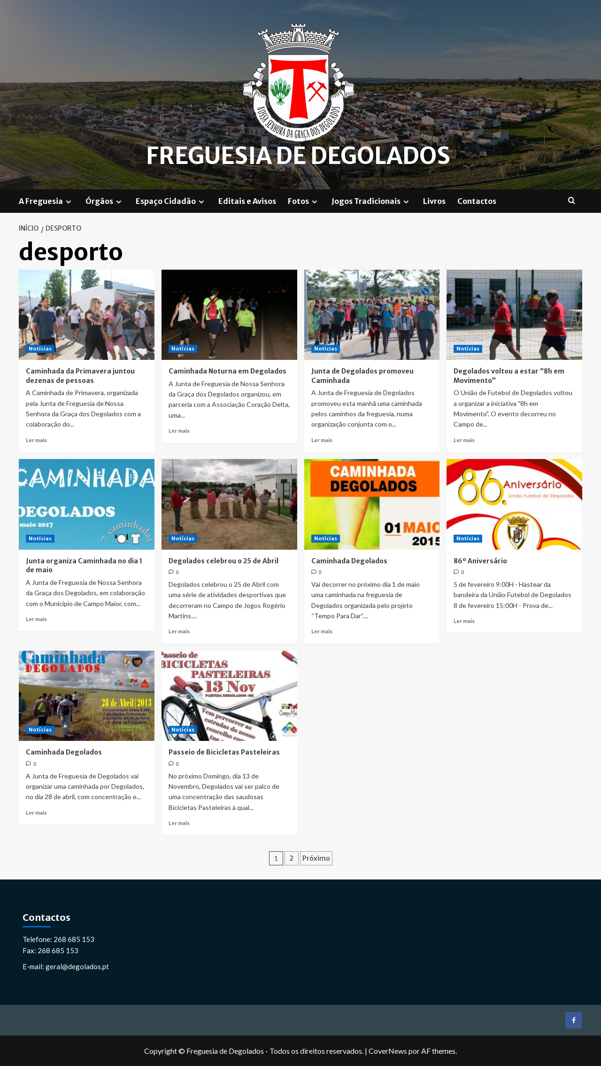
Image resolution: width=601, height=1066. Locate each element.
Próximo (316, 858)
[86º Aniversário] (514, 504)
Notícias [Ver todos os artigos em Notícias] (40, 348)
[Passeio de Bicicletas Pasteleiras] (229, 695)
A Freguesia (46, 200)
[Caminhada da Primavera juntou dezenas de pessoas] (86, 314)
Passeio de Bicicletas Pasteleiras (224, 751)
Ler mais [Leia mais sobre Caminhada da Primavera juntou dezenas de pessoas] (36, 439)
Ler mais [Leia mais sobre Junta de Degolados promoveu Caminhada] (321, 439)
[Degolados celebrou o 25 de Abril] (229, 504)
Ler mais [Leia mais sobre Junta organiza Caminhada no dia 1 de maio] (36, 618)
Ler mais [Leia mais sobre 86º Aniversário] (464, 620)
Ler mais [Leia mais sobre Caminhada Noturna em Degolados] (179, 430)
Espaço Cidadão (171, 200)
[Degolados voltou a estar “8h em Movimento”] (514, 314)
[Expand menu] (68, 201)
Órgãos (104, 200)
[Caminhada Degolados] (372, 504)
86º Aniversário (480, 560)
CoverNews (388, 1050)
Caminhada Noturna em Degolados (227, 370)
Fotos (304, 200)
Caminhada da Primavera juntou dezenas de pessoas (80, 375)
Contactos (476, 200)
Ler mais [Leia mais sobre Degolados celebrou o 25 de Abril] (179, 631)
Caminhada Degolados (349, 560)
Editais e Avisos (247, 200)
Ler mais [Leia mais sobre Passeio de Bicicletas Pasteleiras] (179, 822)
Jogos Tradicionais (371, 200)
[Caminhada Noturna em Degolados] (229, 314)
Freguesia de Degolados (298, 156)
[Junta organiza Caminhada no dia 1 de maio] (86, 504)
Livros (434, 200)
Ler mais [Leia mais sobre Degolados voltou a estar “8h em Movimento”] (464, 439)
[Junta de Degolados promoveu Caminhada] (372, 314)
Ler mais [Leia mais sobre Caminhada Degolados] (321, 631)
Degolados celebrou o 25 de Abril (223, 560)
